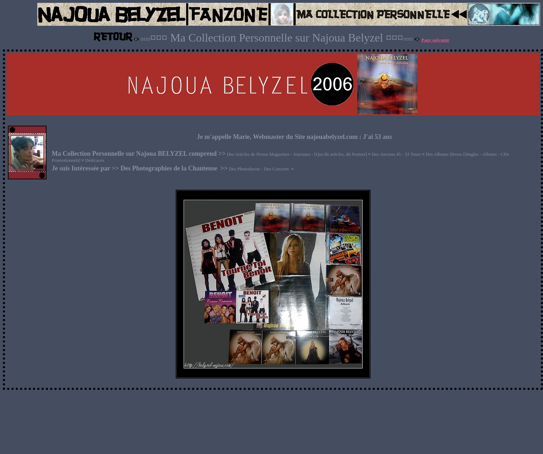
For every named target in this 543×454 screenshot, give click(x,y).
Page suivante (435, 40)
